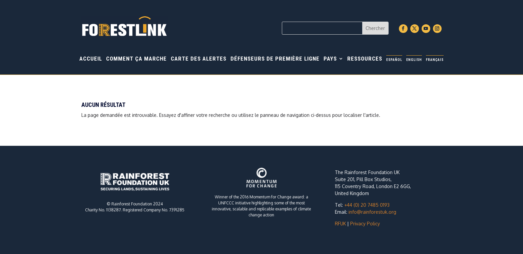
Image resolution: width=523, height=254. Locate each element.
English (414, 60)
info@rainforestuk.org (372, 212)
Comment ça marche (136, 59)
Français (435, 60)
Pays (330, 59)
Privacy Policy (365, 223)
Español (394, 60)
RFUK (340, 223)
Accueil (90, 59)
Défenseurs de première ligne (275, 59)
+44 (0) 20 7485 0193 (367, 205)
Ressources (364, 59)
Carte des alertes (198, 59)
